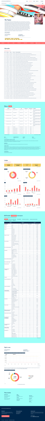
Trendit (21, 39)
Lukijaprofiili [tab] (6, 219)
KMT (10, 39)
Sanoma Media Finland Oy (7, 38)
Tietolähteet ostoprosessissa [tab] (8, 220)
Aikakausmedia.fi (33, 415)
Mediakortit (30, 1)
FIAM (5, 39)
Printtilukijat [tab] (14, 215)
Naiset (14, 39)
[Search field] (27, 3)
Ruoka (16, 39)
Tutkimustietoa (17, 413)
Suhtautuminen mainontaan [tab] (25, 219)
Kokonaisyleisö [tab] (20, 215)
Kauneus (8, 39)
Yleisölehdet (12, 38)
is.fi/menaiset (6, 35)
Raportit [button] (37, 1)
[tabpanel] (22, 74)
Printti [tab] (10, 106)
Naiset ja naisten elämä (16, 38)
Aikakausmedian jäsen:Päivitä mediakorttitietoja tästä (5, 416)
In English (42, 1)
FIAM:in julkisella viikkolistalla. (23, 368)
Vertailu (34, 1)
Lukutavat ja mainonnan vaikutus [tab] (33, 219)
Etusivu (27, 1)
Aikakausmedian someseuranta (22, 384)
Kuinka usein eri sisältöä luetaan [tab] (12, 219)
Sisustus (19, 39)
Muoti (12, 39)
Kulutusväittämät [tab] (19, 219)
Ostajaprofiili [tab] (14, 220)
